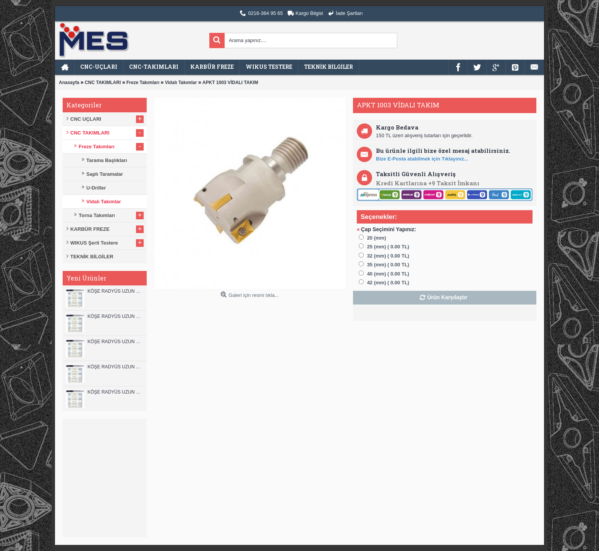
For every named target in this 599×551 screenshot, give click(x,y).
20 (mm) (376, 238)
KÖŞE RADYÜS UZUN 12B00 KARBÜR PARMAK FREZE (115, 291)
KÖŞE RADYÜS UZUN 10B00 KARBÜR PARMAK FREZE (115, 341)
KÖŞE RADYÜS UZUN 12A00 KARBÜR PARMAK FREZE (115, 316)
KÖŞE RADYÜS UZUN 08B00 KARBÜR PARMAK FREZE (115, 392)
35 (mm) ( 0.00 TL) (388, 264)
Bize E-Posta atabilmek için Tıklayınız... (422, 159)
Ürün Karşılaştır (447, 297)
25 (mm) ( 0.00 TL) (388, 247)
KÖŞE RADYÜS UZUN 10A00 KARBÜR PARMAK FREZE (115, 366)
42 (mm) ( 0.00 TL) (388, 282)
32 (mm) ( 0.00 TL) (388, 256)
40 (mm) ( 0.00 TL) (388, 274)
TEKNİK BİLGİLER (91, 256)
